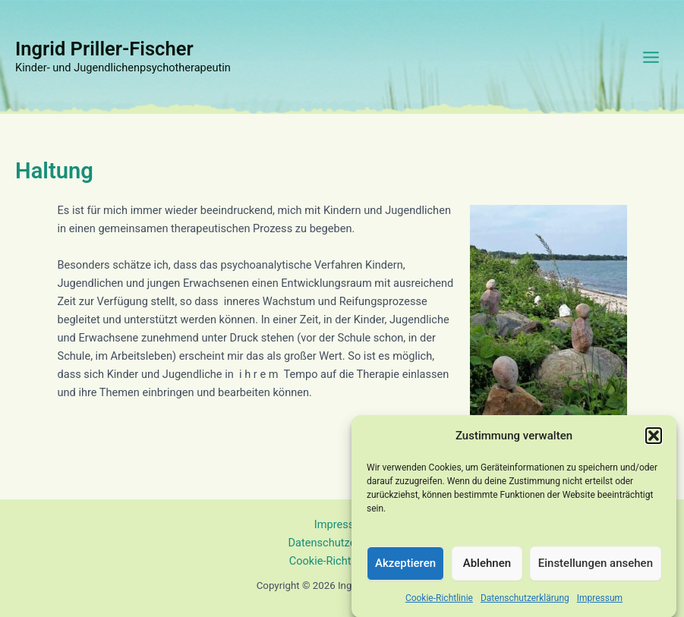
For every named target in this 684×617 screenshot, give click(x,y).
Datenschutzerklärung (525, 600)
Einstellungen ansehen (595, 566)
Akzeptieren (405, 566)
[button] (653, 438)
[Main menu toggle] (651, 57)
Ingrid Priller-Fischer (104, 48)
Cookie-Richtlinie (439, 600)
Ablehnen (487, 566)
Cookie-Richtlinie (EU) (342, 561)
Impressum (600, 600)
